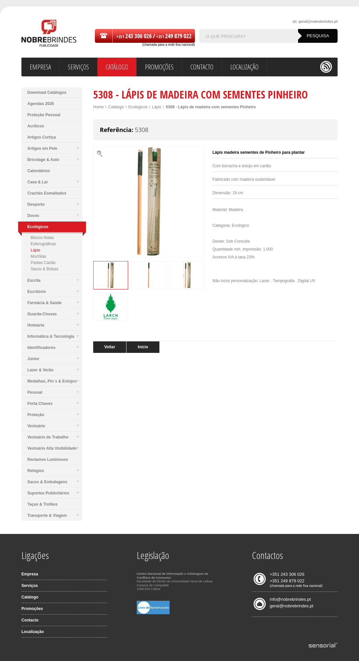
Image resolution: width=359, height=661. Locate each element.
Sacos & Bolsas (44, 269)
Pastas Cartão (43, 262)
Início (143, 347)
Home (98, 107)
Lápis (35, 250)
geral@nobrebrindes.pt (315, 21)
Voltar (109, 347)
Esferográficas (43, 244)
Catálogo (116, 107)
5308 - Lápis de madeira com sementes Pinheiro (211, 107)
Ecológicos (138, 107)
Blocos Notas (42, 237)
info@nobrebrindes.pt (290, 599)
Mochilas (38, 256)
